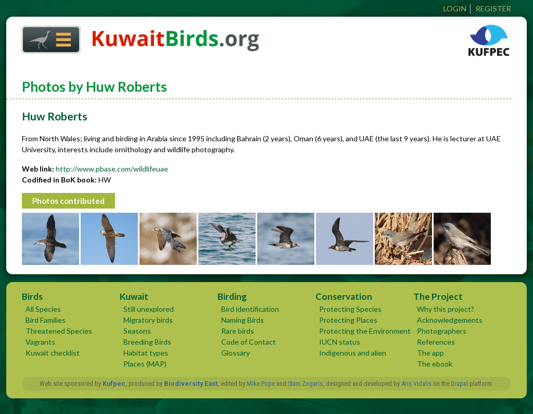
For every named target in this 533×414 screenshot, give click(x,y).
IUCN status (339, 341)
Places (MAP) (145, 363)
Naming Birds (242, 319)
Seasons (137, 330)
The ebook (434, 363)
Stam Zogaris (305, 383)
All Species (43, 309)
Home (47, 36)
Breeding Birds (147, 341)
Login (454, 8)
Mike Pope (261, 383)
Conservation (343, 296)
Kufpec (114, 383)
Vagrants (40, 341)
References (436, 341)
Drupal (459, 383)
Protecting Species (350, 309)
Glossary (235, 352)
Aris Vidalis (416, 383)
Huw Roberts (54, 116)
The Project (438, 296)
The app (430, 352)
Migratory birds (148, 319)
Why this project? (445, 309)
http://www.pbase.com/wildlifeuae (112, 168)
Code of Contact (248, 341)
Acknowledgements (450, 319)
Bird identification (250, 309)
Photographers (441, 330)
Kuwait (134, 296)
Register (493, 8)
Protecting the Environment (365, 330)
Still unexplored (148, 309)
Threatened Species (59, 330)
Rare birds (237, 330)
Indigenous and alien (352, 352)
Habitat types (145, 352)
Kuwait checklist (53, 352)
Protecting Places (348, 319)
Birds (32, 296)
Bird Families (46, 319)
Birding (232, 296)
